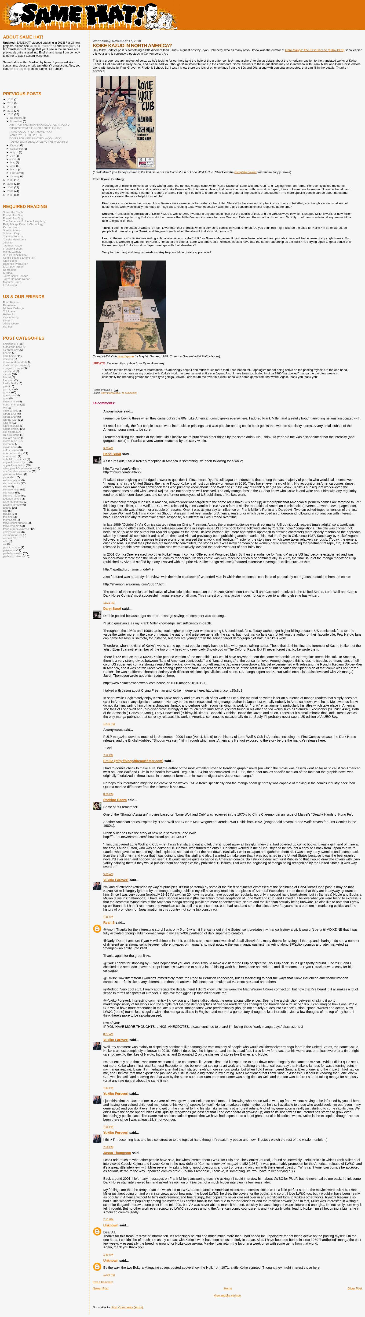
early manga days (110, 393)
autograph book (12, 346)
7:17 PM (108, 1219)
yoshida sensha (12, 553)
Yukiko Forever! (115, 880)
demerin (8, 358)
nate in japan (11, 449)
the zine (8, 516)
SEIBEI (7, 326)
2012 (10, 106)
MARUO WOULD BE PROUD (25, 135)
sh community (129, 393)
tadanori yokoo (12, 498)
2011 (10, 110)
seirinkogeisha (12, 480)
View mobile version (227, 1295)
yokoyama (9, 550)
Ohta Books (10, 260)
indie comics (10, 410)
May (13, 162)
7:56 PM (108, 1147)
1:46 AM (108, 1254)
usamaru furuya (12, 534)
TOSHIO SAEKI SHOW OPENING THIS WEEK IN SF (39, 141)
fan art (7, 377)
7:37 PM (108, 1087)
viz (4, 544)
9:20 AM (108, 448)
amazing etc (10, 343)
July (13, 155)
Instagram (68, 46)
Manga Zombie (12, 251)
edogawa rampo (13, 368)
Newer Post (101, 1288)
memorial (8, 443)
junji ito (7, 422)
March (14, 169)
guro (5, 398)
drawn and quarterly (15, 361)
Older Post (355, 1288)
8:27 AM (108, 1034)
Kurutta (7, 272)
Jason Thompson (117, 1153)
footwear (8, 380)
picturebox (9, 477)
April (13, 166)
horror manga (11, 404)
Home (228, 1288)
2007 (10, 187)
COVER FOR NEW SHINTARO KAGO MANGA (35, 138)
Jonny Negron (11, 323)
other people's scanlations (19, 468)
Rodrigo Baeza (115, 800)
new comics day (12, 452)
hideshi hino (10, 401)
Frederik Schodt (12, 248)
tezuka (7, 513)
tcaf (5, 510)
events (7, 374)
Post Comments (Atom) (127, 1307)
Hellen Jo (9, 314)
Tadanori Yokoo (12, 245)
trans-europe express (16, 528)
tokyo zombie (11, 525)
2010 (10, 114)
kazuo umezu (11, 428)
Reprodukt (9, 269)
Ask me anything (19, 68)
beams (7, 352)
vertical (7, 537)
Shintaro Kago (11, 233)
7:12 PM (108, 755)
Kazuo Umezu (11, 227)
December (16, 117)
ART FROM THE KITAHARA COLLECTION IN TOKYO (39, 124)
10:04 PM (109, 1274)
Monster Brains (12, 281)
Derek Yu (8, 320)
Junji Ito (7, 242)
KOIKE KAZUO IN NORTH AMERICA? (132, 45)
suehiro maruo (12, 495)
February (16, 172)
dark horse (9, 355)
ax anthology (10, 349)
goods (7, 392)
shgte (6, 486)
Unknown (110, 1225)
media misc (10, 440)
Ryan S (109, 922)
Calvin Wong (10, 317)
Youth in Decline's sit (42, 46)
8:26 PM (108, 794)
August (14, 152)
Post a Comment (103, 1282)
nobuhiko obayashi (14, 459)
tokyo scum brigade (15, 522)
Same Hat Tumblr (13, 212)
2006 (10, 191)
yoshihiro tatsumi (13, 556)
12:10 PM (109, 723)
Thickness (9, 311)
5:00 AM (108, 874)
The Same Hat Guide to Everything (24, 221)
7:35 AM (108, 916)
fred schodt (10, 383)
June (13, 159)
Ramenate (9, 305)
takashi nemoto (12, 504)
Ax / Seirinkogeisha (14, 254)
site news (9, 492)
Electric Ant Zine (13, 215)
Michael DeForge (13, 308)
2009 (10, 179)
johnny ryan (10, 419)
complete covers (245, 172)
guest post (9, 395)
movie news (10, 446)
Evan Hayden (11, 302)
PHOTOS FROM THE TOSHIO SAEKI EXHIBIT (35, 128)
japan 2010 (10, 416)
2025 (10, 99)
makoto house (11, 437)
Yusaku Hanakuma (14, 239)
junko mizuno (11, 425)
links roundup (11, 434)
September (17, 148)
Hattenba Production (15, 263)
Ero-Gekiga (10, 284)
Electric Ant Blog (13, 218)
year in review (11, 547)
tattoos (7, 507)
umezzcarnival (12, 531)
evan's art (9, 371)
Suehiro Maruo (12, 230)
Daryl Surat (112, 454)
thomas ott (9, 519)
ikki (5, 407)
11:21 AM (109, 602)
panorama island (13, 474)
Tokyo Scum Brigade (15, 275)
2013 (10, 103)
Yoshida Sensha (13, 236)
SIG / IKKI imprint (13, 266)
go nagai (8, 389)
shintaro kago (11, 489)
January (15, 176)
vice (5, 540)
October (15, 145)
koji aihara (9, 431)
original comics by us (16, 462)
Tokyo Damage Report (16, 278)
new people (10, 456)
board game (126, 356)
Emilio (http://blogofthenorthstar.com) (133, 761)
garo (5, 386)
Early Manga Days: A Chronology (23, 224)
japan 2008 (10, 413)
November (16, 121)
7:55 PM (108, 1126)
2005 (10, 194)
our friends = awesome (17, 471)
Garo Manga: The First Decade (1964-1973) (314, 50)
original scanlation (14, 465)
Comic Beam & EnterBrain (19, 257)
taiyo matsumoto (13, 501)
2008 (10, 183)
